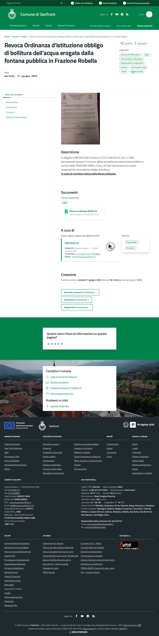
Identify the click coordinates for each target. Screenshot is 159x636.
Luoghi (135, 448)
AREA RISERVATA (78, 631)
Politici (7, 468)
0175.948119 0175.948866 (88, 253)
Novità (15, 36)
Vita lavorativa (80, 468)
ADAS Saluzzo (49, 572)
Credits (7, 593)
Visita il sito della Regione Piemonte (58, 547)
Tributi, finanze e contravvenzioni (88, 460)
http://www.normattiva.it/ (92, 564)
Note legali (9, 584)
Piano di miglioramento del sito (17, 551)
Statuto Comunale (12, 576)
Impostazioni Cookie (13, 588)
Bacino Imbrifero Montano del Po (57, 559)
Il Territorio (136, 452)
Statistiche (9, 601)
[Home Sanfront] (31, 14)
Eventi (135, 444)
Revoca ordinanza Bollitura (83, 211)
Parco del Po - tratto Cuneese (55, 564)
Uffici (6, 452)
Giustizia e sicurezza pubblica (86, 444)
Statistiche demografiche (91, 551)
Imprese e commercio (83, 448)
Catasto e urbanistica (52, 464)
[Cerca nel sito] (149, 14)
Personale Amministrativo (15, 464)
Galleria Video (138, 460)
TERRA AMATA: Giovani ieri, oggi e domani (99, 568)
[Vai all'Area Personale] (136, 3)
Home (7, 36)
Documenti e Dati (11, 456)
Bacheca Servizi (11, 572)
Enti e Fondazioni (11, 460)
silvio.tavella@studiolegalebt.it (100, 524)
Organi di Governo (12, 444)
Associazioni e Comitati (142, 473)
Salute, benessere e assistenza (87, 456)
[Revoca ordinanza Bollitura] (66, 211)
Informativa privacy (12, 580)
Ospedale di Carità (50, 568)
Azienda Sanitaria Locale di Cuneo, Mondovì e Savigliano (105, 559)
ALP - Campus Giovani (90, 572)
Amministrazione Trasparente (17, 543)
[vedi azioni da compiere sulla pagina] (140, 43)
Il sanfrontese (113, 444)
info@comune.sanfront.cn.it (84, 256)
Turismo (77, 464)
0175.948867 (14, 493)
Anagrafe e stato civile (52, 452)
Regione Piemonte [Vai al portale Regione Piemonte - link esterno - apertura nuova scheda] (13, 3)
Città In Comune (130, 625)
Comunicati (111, 452)
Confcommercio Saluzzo (53, 543)
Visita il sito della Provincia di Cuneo (58, 551)
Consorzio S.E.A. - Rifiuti (91, 543)
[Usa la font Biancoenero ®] (82, 3)
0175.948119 (14, 490)
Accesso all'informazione (100, 25)
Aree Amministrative (13, 448)
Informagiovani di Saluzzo (92, 555)
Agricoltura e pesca (51, 444)
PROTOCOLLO (72, 243)
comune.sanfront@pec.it (20, 502)
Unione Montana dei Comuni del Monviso (60, 555)
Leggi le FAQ (9, 555)
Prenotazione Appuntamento (16, 559)
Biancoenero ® (89, 628)
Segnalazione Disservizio (14, 564)
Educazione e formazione (53, 473)
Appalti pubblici (49, 456)
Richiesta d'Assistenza (13, 568)
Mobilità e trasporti (82, 452)
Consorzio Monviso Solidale (92, 547)
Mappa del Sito (10, 605)
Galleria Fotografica (140, 456)
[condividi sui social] (126, 43)
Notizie (110, 448)
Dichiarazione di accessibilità (16, 547)
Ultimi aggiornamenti (13, 597)
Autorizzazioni (49, 460)
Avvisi (24, 36)
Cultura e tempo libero (52, 468)
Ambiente (47, 448)
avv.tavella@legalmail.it (95, 527)
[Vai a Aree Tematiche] (108, 3)
